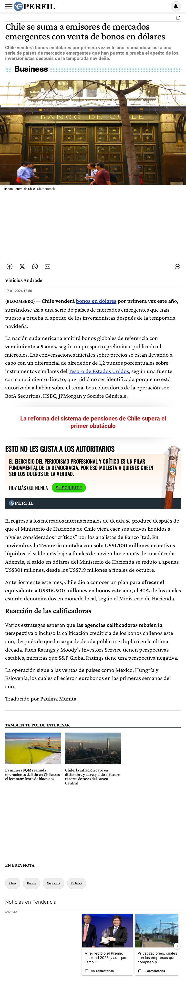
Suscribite (69, 487)
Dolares (76, 883)
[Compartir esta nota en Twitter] (22, 266)
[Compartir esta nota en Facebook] (9, 266)
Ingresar (163, 6)
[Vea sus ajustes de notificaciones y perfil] (176, 6)
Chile (12, 883)
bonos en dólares (96, 300)
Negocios (53, 883)
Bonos (31, 883)
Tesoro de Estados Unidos (99, 371)
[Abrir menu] (8, 6)
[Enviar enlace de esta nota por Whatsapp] (35, 266)
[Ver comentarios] (177, 19)
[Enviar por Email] (47, 266)
